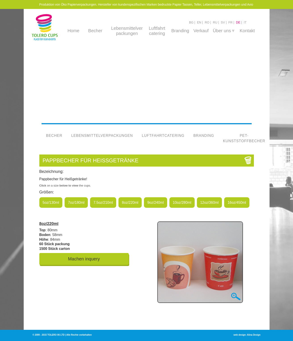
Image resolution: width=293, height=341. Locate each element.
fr (230, 22)
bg (191, 22)
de (238, 22)
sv (223, 22)
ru (215, 22)
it (245, 22)
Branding (180, 30)
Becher (95, 30)
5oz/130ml (51, 202)
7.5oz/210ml (103, 202)
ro (207, 22)
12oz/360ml (209, 202)
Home (73, 30)
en (199, 22)
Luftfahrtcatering (163, 135)
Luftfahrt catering (157, 31)
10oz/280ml (182, 202)
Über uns (224, 30)
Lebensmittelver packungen (127, 31)
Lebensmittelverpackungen (102, 135)
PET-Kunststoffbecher (244, 138)
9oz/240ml (155, 202)
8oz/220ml (130, 202)
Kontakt (247, 30)
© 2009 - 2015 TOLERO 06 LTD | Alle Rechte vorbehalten (62, 335)
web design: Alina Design (247, 335)
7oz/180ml (76, 202)
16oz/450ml (237, 202)
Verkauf (201, 30)
